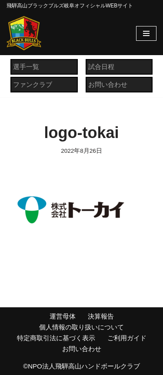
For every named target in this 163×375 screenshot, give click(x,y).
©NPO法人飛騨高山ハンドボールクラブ (81, 366)
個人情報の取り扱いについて (81, 327)
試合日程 (101, 66)
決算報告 (101, 316)
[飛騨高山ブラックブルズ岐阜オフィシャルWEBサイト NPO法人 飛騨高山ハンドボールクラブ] (24, 33)
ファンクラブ (32, 84)
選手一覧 (26, 66)
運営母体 (63, 316)
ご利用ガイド (126, 338)
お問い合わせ (107, 84)
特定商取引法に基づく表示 (56, 338)
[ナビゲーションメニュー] (146, 33)
